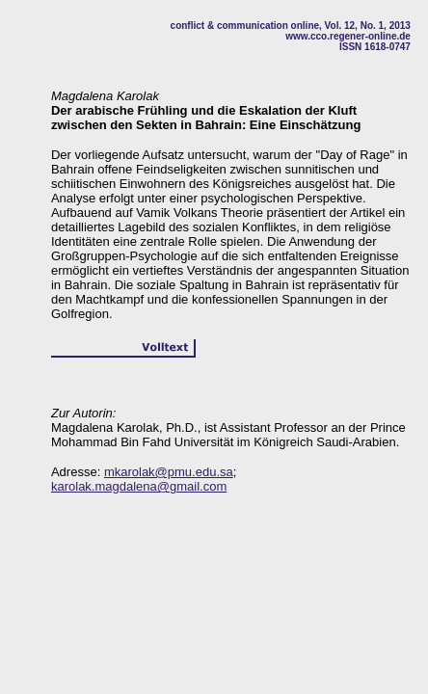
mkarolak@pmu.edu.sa (168, 472)
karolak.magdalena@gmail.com (139, 486)
